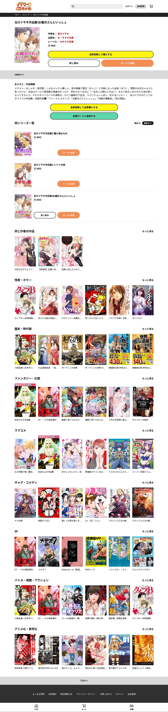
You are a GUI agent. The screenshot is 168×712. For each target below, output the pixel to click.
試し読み (73, 63)
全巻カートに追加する (84, 116)
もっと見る (148, 231)
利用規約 (52, 694)
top (16, 15)
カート (84, 709)
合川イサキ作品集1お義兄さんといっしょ (54, 196)
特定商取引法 (66, 694)
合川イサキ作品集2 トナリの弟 (49, 164)
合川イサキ (63, 33)
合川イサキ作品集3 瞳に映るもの (50, 133)
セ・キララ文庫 (65, 37)
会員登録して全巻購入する (84, 107)
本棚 (131, 709)
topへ (84, 680)
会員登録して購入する (100, 54)
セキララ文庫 (66, 41)
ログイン (129, 6)
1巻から (137, 123)
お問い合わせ (106, 694)
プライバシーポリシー (86, 694)
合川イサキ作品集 (40, 15)
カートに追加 (127, 63)
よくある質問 (38, 694)
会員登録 (140, 6)
